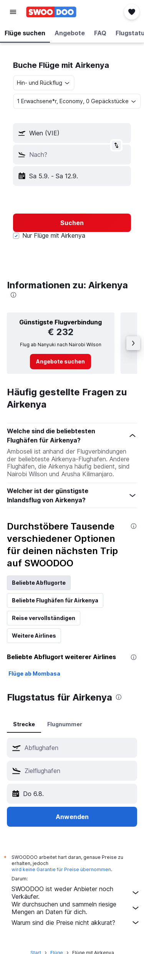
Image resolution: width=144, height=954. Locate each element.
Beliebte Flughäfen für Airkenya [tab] (55, 600)
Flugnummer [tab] (64, 724)
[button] (13, 11)
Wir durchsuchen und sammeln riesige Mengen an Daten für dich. (76, 908)
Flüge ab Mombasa (34, 673)
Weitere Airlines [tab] (34, 635)
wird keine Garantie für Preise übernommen (61, 869)
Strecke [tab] (24, 724)
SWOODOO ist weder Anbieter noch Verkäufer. (76, 892)
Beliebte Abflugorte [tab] (39, 582)
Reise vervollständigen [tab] (43, 618)
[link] (60, 361)
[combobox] (43, 82)
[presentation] (13, 294)
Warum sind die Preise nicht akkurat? (76, 922)
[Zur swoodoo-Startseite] (51, 12)
